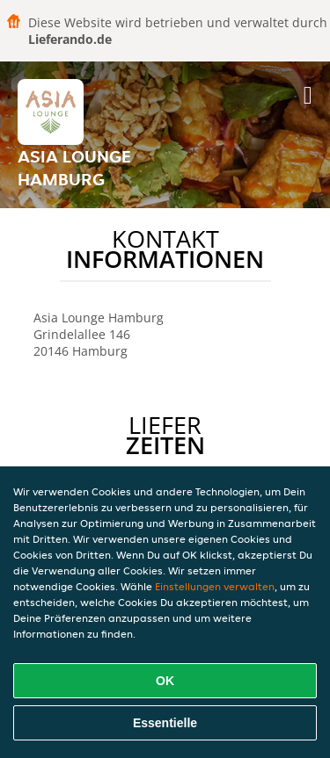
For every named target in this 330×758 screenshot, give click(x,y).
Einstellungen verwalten (215, 586)
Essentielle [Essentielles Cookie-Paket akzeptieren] (165, 723)
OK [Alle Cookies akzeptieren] (165, 681)
